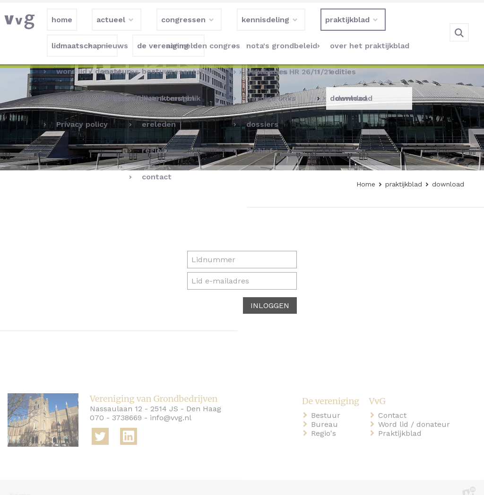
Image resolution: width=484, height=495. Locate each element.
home (19, 480)
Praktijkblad (402, 418)
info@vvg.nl (170, 402)
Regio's (325, 418)
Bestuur (327, 400)
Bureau (326, 409)
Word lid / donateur (416, 409)
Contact (394, 400)
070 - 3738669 (116, 402)
